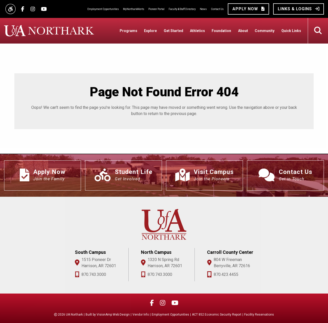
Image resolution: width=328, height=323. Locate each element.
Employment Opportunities (103, 9)
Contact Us (217, 9)
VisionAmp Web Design (113, 314)
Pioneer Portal (156, 9)
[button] (248, 9)
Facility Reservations (259, 314)
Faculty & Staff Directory (182, 9)
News (203, 9)
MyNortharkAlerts (133, 9)
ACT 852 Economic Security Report (216, 314)
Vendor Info (140, 314)
